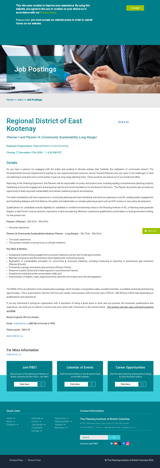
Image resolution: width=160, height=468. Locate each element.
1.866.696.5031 (109, 427)
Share (123, 122)
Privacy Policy (48, 9)
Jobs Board (37, 424)
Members (28, 39)
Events (77, 39)
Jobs (20, 99)
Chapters (40, 39)
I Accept (135, 5)
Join (19, 39)
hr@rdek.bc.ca (14, 354)
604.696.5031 (88, 427)
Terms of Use (34, 460)
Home (10, 99)
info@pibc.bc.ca (128, 427)
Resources (131, 39)
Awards (103, 39)
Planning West (116, 39)
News (9, 421)
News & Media (90, 39)
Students (51, 39)
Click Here (32, 384)
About (10, 39)
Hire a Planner (65, 39)
